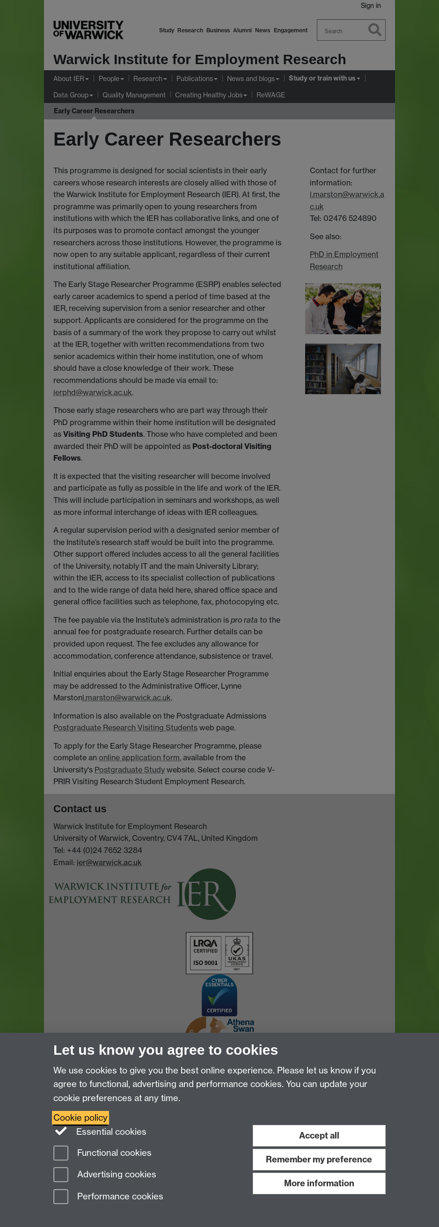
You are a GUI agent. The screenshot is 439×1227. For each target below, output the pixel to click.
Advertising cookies (104, 1175)
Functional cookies (102, 1153)
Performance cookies (108, 1197)
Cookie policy (80, 1117)
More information (319, 1183)
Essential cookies (99, 1131)
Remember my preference (319, 1159)
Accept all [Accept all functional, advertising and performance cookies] (319, 1135)
